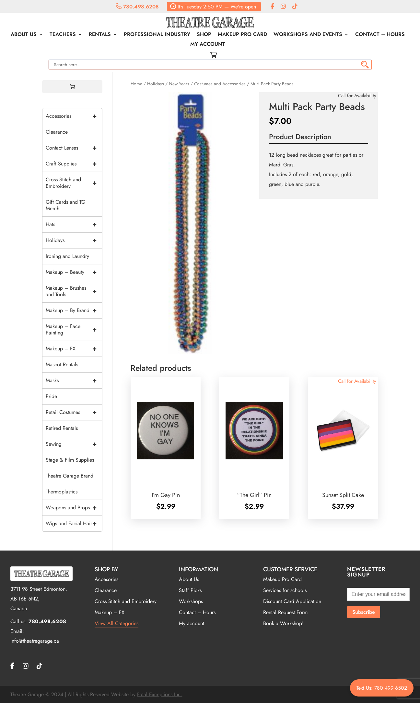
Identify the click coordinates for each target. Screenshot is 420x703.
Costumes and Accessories (220, 83)
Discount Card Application (292, 601)
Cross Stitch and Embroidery (74, 183)
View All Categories (116, 623)
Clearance (57, 132)
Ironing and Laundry (67, 256)
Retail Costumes (74, 412)
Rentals (100, 35)
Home (136, 83)
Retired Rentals (62, 428)
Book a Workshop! (283, 623)
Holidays (155, 83)
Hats (74, 224)
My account (207, 45)
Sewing (74, 444)
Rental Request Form (285, 612)
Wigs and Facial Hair (74, 523)
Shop (204, 35)
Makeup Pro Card (242, 35)
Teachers (63, 35)
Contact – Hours (380, 35)
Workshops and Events (308, 35)
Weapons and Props (74, 507)
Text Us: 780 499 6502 (381, 688)
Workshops (191, 601)
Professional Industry (157, 35)
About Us (24, 35)
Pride (51, 396)
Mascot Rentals (62, 364)
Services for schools (285, 590)
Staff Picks (190, 590)
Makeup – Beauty (74, 272)
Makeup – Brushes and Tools (74, 291)
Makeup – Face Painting (74, 330)
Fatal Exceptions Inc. (159, 694)
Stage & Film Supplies (70, 460)
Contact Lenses (74, 148)
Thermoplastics (61, 491)
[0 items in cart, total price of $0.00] (72, 86)
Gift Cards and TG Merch (65, 205)
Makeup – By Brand (74, 310)
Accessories (74, 116)
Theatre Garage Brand (69, 475)
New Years (179, 83)
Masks (74, 380)
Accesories (106, 579)
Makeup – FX (74, 349)
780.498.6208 (137, 6)
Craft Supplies (74, 164)
